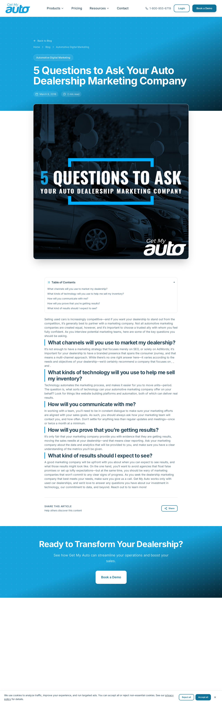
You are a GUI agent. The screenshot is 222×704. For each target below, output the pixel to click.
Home (36, 46)
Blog (47, 46)
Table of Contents (111, 282)
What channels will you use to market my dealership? (77, 288)
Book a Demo (204, 8)
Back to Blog (42, 40)
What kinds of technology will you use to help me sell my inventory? (85, 293)
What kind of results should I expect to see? (72, 308)
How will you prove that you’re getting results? (73, 303)
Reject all (186, 697)
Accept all (203, 697)
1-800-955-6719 (158, 8)
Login (181, 8)
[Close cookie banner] (215, 697)
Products (55, 8)
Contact (123, 8)
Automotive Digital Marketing (72, 46)
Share (169, 508)
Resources (99, 8)
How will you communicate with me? (67, 298)
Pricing (76, 8)
